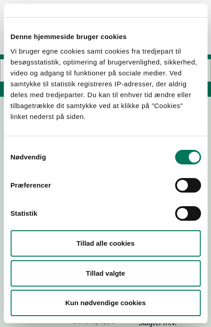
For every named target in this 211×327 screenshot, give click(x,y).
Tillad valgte (105, 273)
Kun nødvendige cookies (105, 303)
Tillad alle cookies (105, 243)
